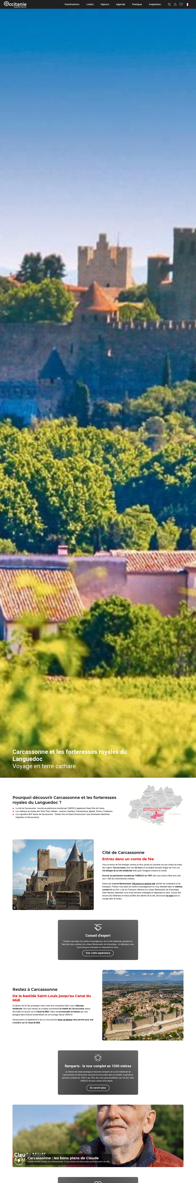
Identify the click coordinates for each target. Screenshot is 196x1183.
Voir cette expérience (98, 952)
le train (169, 895)
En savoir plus (98, 1087)
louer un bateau (65, 1019)
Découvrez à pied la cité (143, 883)
